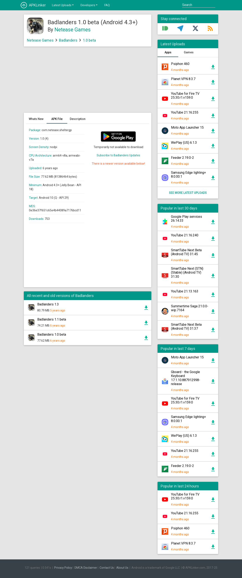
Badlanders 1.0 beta (51, 334)
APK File (57, 119)
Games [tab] (189, 52)
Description (77, 119)
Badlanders (68, 40)
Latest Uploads (63, 5)
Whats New (36, 119)
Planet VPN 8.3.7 (183, 79)
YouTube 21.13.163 (184, 291)
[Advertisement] (88, 82)
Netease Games (72, 30)
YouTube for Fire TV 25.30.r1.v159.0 (185, 95)
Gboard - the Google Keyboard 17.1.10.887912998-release (185, 378)
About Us (122, 567)
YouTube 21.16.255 (184, 112)
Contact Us (107, 567)
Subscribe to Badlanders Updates (118, 155)
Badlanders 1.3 (48, 304)
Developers (89, 5)
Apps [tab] (168, 52)
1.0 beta (89, 40)
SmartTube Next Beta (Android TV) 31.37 (186, 326)
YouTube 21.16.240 (184, 235)
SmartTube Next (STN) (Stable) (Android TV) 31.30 (187, 272)
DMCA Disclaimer (86, 567)
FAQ (107, 5)
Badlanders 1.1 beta (51, 319)
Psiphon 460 (180, 64)
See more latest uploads (188, 192)
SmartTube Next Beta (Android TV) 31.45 (186, 252)
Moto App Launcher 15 (187, 127)
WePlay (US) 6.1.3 (184, 143)
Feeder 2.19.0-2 (182, 158)
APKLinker (33, 5)
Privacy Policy (63, 567)
